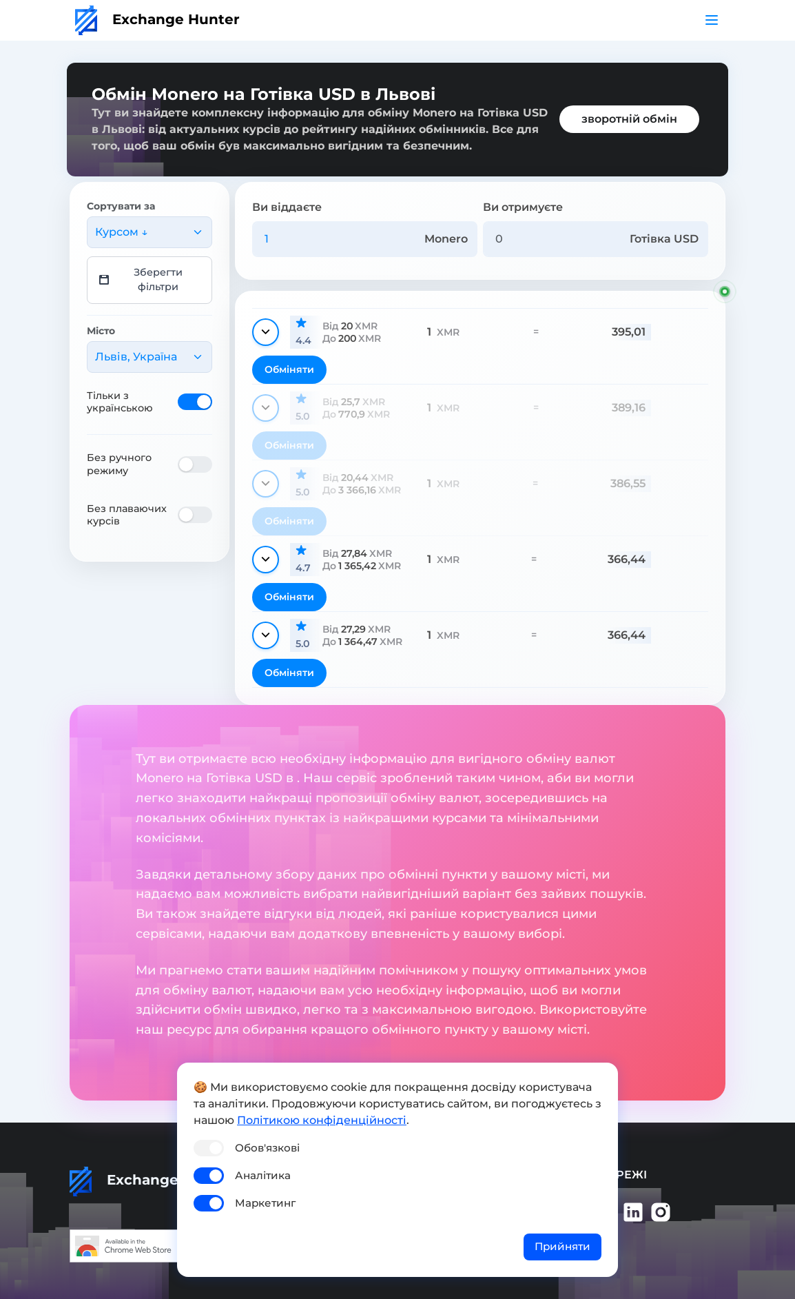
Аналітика (263, 1175)
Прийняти (562, 1246)
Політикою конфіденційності (321, 1120)
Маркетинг (265, 1202)
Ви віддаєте (287, 207)
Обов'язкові (267, 1147)
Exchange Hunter (157, 19)
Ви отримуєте (523, 207)
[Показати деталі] (265, 332)
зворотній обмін (629, 118)
